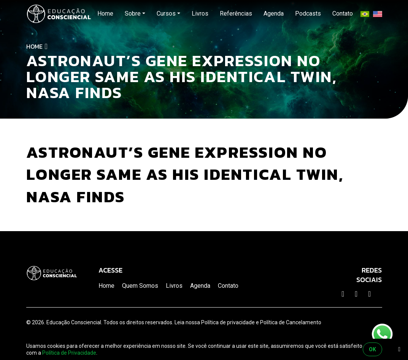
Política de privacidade (228, 322)
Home (34, 46)
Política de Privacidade (69, 353)
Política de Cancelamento (290, 322)
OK (372, 349)
